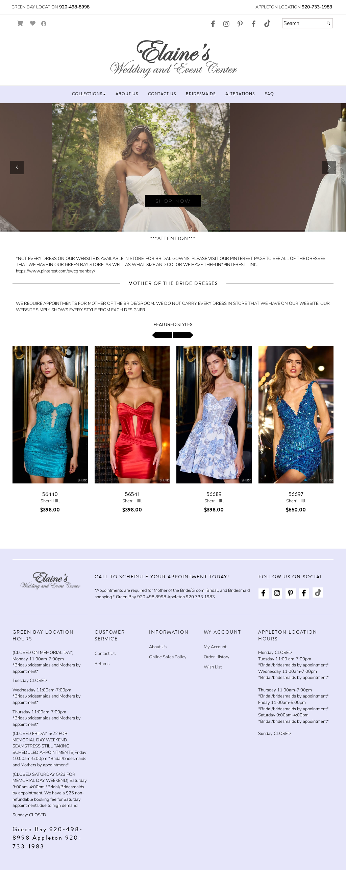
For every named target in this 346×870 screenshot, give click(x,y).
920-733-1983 (317, 7)
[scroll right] (183, 335)
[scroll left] (162, 335)
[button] (89, 94)
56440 (50, 494)
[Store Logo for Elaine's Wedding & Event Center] (173, 57)
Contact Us (105, 654)
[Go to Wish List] (33, 23)
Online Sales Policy (168, 657)
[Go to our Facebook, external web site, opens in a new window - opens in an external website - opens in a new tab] (213, 24)
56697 (296, 494)
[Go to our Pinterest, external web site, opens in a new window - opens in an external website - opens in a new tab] (240, 24)
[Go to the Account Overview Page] (44, 24)
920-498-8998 (74, 7)
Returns (102, 664)
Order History (216, 657)
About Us (158, 647)
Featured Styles (172, 324)
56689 (214, 494)
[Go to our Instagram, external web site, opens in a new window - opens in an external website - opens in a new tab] (226, 24)
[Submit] (328, 23)
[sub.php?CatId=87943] (173, 167)
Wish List (213, 667)
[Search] (307, 23)
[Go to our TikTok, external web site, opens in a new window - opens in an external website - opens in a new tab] (267, 23)
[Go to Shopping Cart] (20, 23)
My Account (215, 647)
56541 (132, 494)
